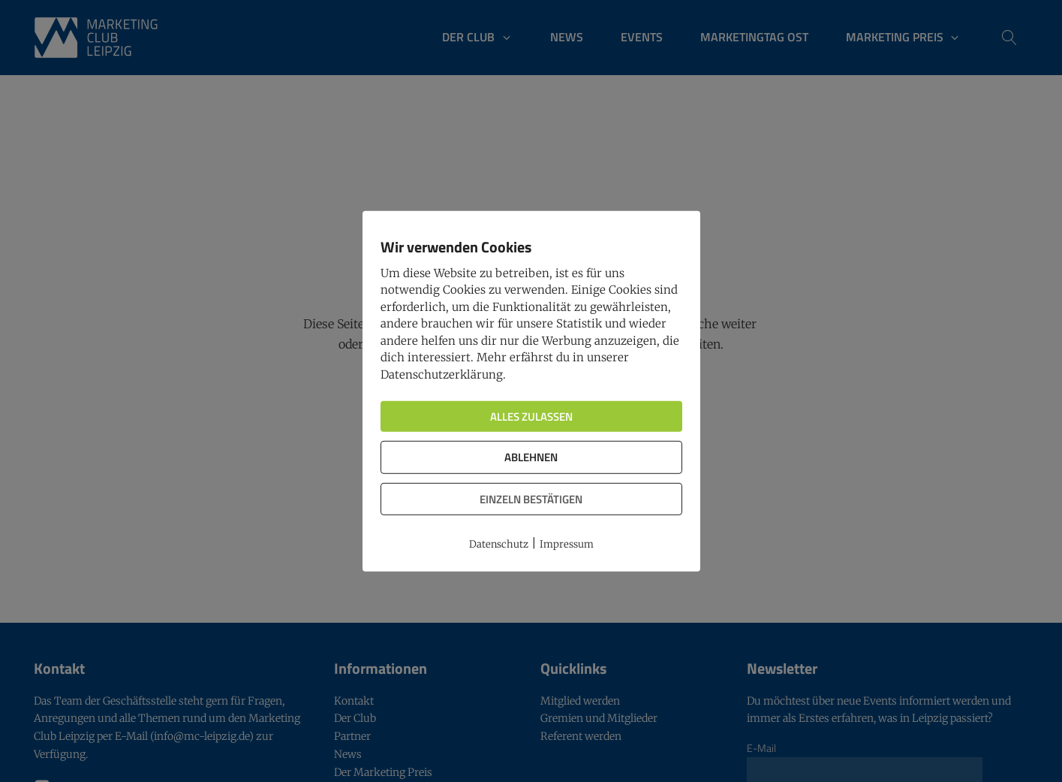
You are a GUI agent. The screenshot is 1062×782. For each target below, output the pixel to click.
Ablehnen (531, 457)
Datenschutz (498, 544)
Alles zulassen (531, 416)
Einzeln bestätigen (531, 498)
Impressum (567, 544)
